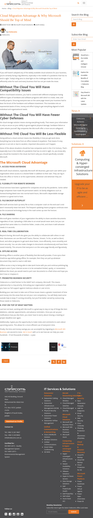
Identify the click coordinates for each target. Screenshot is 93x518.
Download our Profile (14, 421)
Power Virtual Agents (79, 488)
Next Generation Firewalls (81, 403)
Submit (73, 512)
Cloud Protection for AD (81, 467)
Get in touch (27, 332)
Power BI (80, 501)
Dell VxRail (66, 496)
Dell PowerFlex (68, 494)
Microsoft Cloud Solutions (66, 417)
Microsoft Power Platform (81, 476)
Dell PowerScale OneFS (67, 488)
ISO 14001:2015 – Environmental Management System (15, 454)
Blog (9, 8)
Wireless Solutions (50, 440)
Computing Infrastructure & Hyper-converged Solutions (68, 446)
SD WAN (47, 452)
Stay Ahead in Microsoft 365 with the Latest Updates (85, 98)
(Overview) (81, 499)
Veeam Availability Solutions (66, 466)
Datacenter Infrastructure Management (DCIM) (51, 405)
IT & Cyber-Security (80, 395)
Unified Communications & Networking (51, 429)
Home (4, 8)
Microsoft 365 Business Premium (67, 429)
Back (5, 361)
